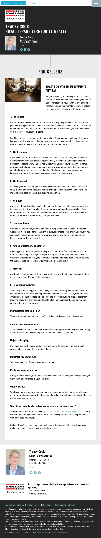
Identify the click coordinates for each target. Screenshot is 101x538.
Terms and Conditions (65, 505)
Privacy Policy (33, 505)
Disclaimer (47, 505)
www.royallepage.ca (14, 505)
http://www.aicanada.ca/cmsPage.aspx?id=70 (63, 411)
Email (22, 45)
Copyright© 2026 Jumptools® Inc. (18, 532)
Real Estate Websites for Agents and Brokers (50, 532)
